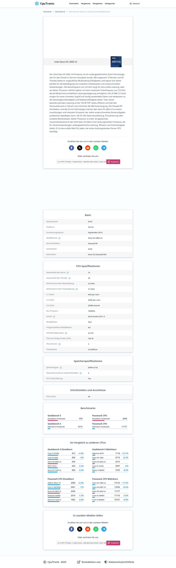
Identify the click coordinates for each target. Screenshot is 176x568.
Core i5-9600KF (98, 500)
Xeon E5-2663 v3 (54, 462)
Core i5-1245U (98, 466)
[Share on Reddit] (87, 147)
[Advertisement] (88, 35)
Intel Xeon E (60, 11)
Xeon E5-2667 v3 (99, 487)
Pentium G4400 (54, 495)
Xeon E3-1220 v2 (54, 470)
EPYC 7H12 (52, 466)
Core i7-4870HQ (54, 487)
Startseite (73, 3)
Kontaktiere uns (91, 562)
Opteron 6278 (98, 453)
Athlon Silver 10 (54, 483)
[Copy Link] (113, 161)
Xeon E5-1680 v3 (99, 483)
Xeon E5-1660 (97, 457)
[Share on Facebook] (71, 147)
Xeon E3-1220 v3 (54, 500)
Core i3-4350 (53, 457)
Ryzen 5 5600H (98, 470)
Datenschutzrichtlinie (121, 562)
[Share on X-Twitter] (79, 147)
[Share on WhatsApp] (95, 147)
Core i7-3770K (53, 453)
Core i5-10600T (98, 495)
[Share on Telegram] (103, 147)
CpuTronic (44, 3)
